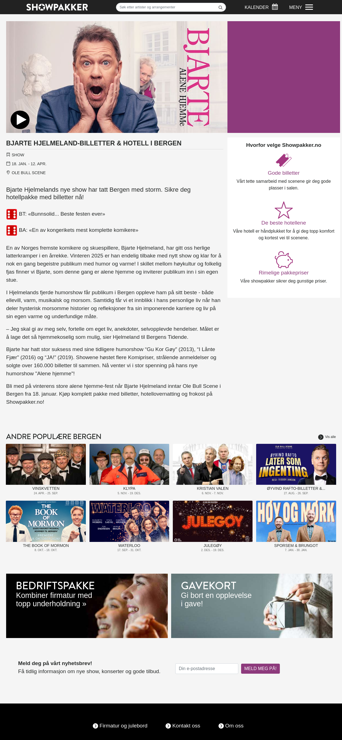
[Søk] (171, 7)
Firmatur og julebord (123, 726)
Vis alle (327, 437)
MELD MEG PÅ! (260, 668)
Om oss (234, 726)
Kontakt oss (186, 726)
